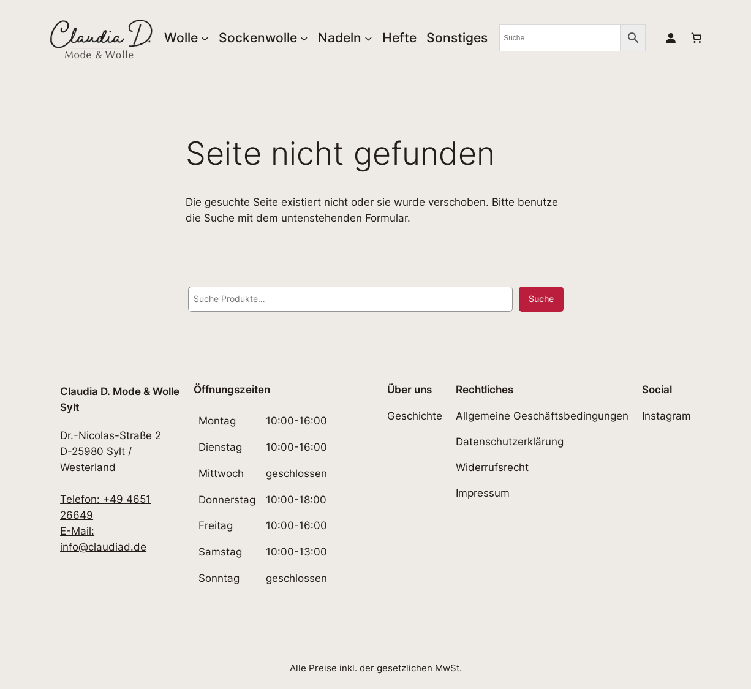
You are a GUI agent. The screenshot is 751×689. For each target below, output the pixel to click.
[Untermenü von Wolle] (205, 38)
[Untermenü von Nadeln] (368, 38)
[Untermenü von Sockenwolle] (304, 38)
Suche (541, 298)
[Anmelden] (670, 38)
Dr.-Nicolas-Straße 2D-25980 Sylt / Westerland (110, 451)
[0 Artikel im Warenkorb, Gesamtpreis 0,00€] (696, 38)
